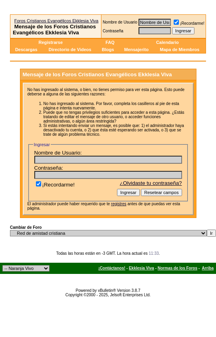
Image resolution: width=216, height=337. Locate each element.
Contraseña (113, 31)
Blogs (108, 49)
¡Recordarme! (189, 23)
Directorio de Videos (70, 49)
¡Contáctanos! (112, 268)
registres (118, 204)
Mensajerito (136, 49)
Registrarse (50, 42)
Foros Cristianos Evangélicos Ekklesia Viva (56, 20)
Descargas (26, 49)
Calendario (167, 42)
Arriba (208, 268)
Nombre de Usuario (120, 22)
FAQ (110, 42)
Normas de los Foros (177, 268)
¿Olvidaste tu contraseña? (151, 183)
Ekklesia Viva (141, 268)
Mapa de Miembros (179, 49)
